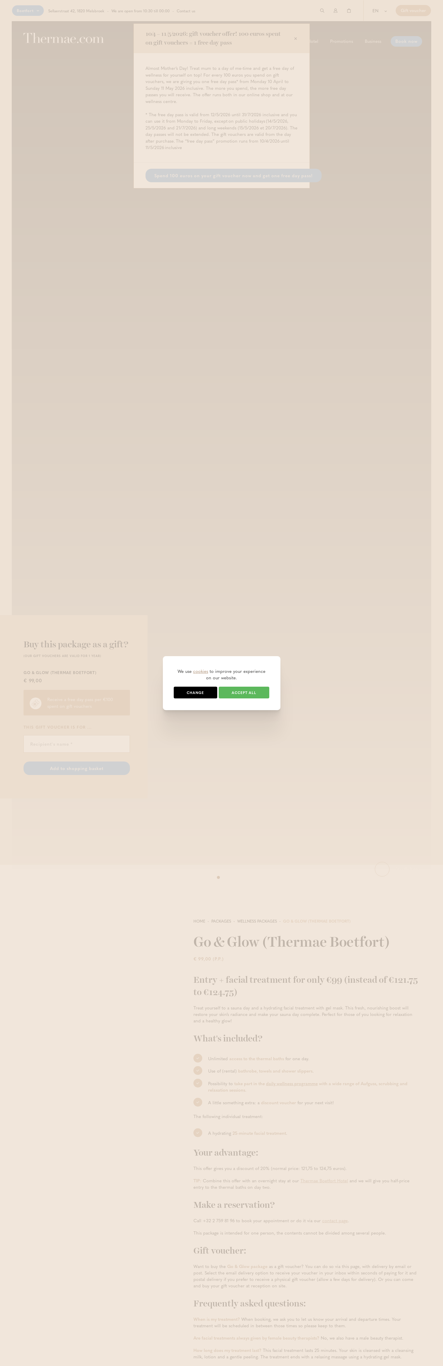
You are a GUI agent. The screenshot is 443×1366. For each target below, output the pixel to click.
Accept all (244, 692)
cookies (200, 671)
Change (195, 692)
